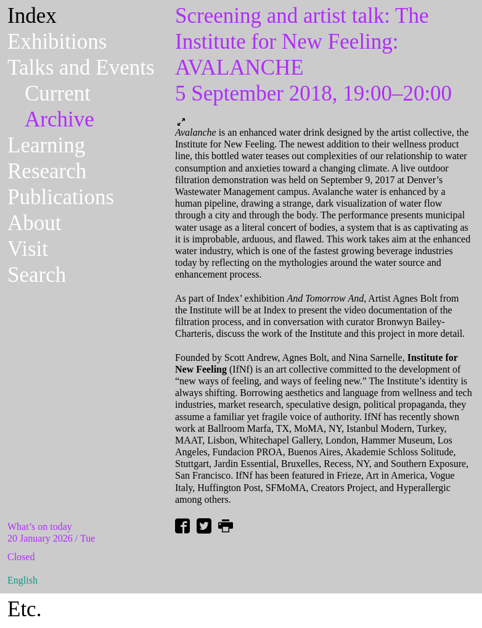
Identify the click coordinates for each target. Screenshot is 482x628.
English (22, 580)
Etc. (24, 609)
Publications (60, 197)
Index (32, 16)
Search (36, 275)
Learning (46, 145)
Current (58, 93)
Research (46, 171)
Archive (59, 119)
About (34, 223)
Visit (27, 249)
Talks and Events (81, 68)
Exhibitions (57, 42)
